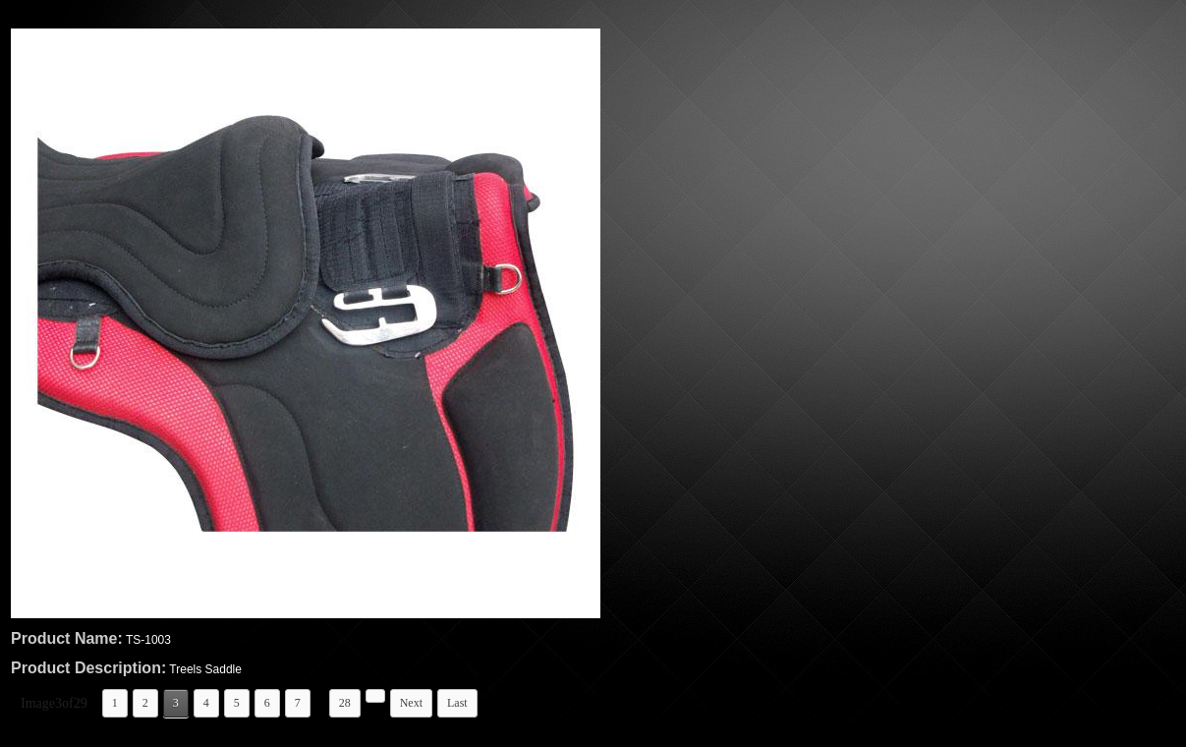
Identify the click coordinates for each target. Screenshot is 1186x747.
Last (457, 703)
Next (411, 703)
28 (345, 703)
